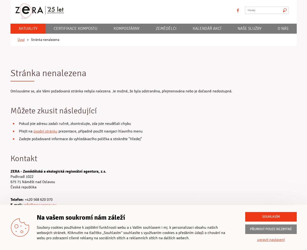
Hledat (284, 10)
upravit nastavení (271, 240)
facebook (237, 10)
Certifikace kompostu (75, 28)
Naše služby (249, 28)
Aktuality (28, 28)
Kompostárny (127, 28)
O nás (283, 28)
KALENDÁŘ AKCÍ (207, 28)
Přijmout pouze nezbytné (271, 229)
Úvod (21, 40)
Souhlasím (271, 217)
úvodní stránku (45, 131)
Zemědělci (166, 28)
